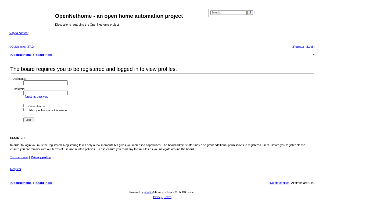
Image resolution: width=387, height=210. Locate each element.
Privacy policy (41, 157)
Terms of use (19, 157)
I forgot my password (35, 96)
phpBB (148, 192)
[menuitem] (30, 46)
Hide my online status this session (45, 110)
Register (15, 169)
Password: (19, 89)
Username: (19, 78)
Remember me (34, 106)
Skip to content (18, 33)
